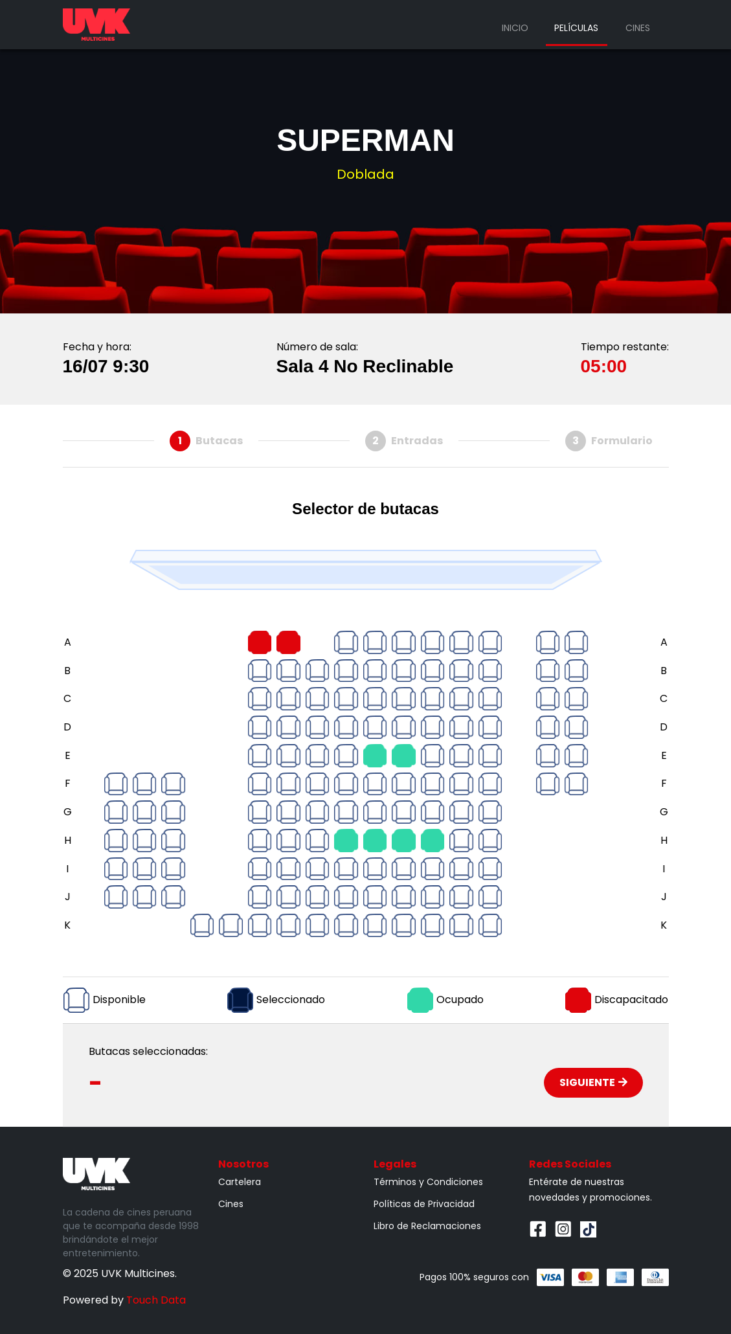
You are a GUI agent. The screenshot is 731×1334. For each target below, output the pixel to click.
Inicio (515, 27)
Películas (576, 27)
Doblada (365, 174)
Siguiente (593, 1082)
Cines (637, 27)
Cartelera (239, 1181)
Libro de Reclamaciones (427, 1225)
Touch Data (156, 1300)
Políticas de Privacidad (424, 1203)
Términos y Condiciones (428, 1181)
